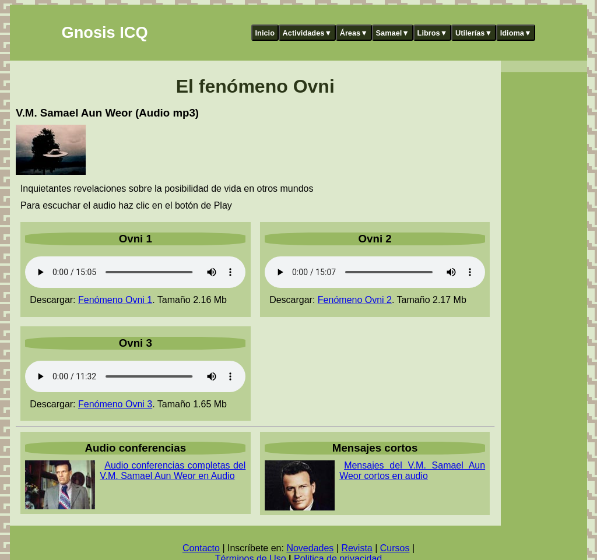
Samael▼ (392, 33)
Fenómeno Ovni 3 (115, 404)
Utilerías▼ (473, 33)
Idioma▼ (516, 33)
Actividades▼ (307, 33)
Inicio (265, 33)
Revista (356, 548)
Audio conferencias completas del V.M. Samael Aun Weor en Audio (172, 470)
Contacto (201, 548)
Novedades (309, 548)
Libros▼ (432, 33)
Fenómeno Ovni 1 (115, 300)
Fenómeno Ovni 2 (355, 300)
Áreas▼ (354, 33)
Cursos (395, 548)
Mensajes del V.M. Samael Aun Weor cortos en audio (412, 470)
